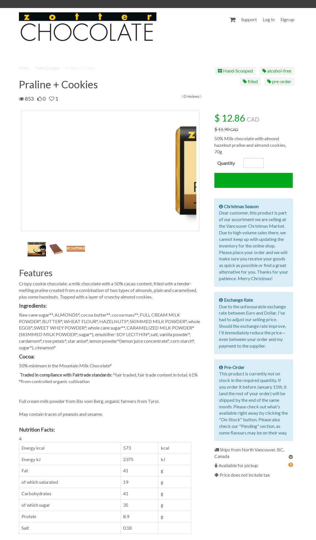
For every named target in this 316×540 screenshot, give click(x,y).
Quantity (226, 163)
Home (24, 67)
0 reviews (191, 96)
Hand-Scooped (47, 67)
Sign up (287, 19)
